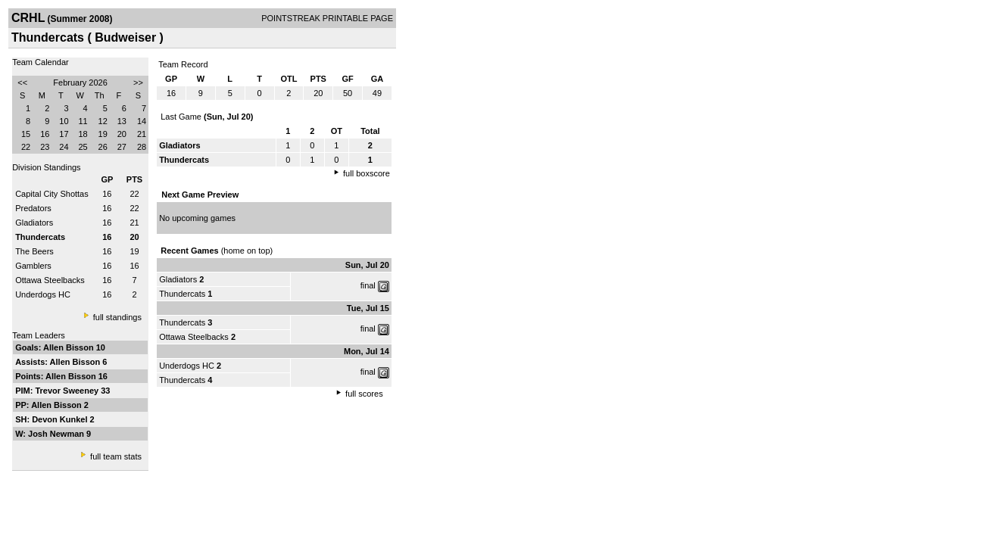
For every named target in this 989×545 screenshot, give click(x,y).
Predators (33, 208)
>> (138, 82)
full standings (117, 317)
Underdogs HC (42, 294)
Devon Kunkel (60, 419)
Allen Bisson (69, 347)
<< (22, 82)
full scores (364, 393)
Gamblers (33, 265)
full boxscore (366, 173)
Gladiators (34, 222)
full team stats (116, 456)
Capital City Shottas (52, 193)
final (368, 285)
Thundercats (182, 293)
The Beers (34, 251)
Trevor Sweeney (68, 390)
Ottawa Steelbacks (50, 280)
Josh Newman (57, 433)
